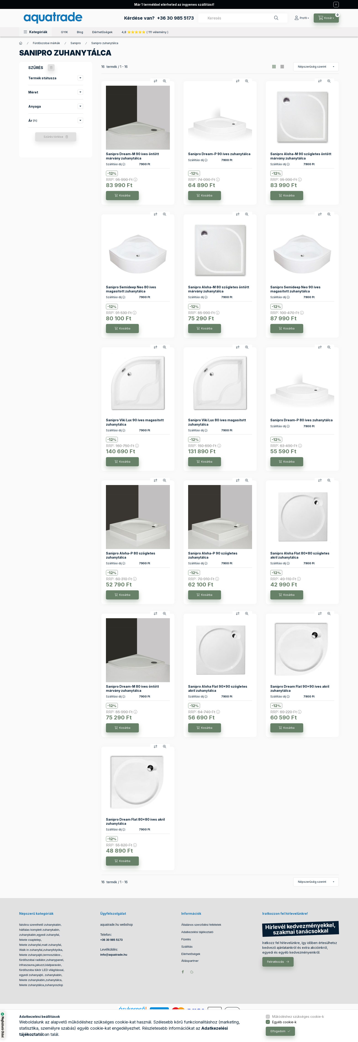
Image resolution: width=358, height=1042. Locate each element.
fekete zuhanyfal (30, 945)
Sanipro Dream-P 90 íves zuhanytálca (219, 154)
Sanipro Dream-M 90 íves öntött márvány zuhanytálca (132, 156)
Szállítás (186, 946)
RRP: (121, 179)
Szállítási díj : (116, 164)
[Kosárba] (122, 195)
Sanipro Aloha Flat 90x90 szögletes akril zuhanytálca (217, 688)
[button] (35, 32)
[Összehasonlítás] (155, 81)
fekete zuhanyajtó (30, 955)
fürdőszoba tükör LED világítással (41, 970)
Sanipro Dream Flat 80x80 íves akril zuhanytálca (135, 821)
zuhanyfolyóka (52, 950)
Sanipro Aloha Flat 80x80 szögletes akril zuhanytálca (299, 555)
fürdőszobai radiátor (32, 960)
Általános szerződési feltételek (201, 924)
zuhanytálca (53, 980)
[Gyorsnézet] (164, 81)
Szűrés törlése (53, 136)
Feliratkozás (275, 961)
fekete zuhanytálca (31, 985)
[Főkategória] (20, 43)
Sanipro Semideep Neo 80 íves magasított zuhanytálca (131, 289)
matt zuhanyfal (51, 945)
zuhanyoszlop (54, 985)
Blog (80, 32)
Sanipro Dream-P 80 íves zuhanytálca (301, 420)
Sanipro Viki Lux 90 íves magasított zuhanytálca (135, 422)
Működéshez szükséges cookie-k (298, 1016)
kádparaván (53, 965)
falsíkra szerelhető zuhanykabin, (40, 924)
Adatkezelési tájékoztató (197, 932)
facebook (182, 971)
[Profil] (302, 18)
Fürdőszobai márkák (46, 43)
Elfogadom (278, 1031)
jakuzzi (40, 965)
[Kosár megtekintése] (326, 18)
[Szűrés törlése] (51, 67)
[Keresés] (276, 18)
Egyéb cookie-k (284, 1022)
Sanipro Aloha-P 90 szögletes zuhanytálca (212, 555)
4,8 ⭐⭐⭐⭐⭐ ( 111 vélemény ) (145, 32)
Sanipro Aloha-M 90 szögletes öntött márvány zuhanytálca (300, 156)
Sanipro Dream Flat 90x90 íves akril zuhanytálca (299, 688)
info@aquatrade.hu (113, 954)
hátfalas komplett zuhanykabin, (39, 929)
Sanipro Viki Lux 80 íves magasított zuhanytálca (217, 422)
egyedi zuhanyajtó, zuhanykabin (40, 975)
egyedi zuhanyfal (48, 934)
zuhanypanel (54, 960)
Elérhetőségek (102, 32)
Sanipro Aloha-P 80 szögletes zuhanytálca (130, 555)
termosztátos (52, 955)
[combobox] (242, 18)
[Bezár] (336, 4)
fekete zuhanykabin (32, 980)
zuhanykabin (27, 934)
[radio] (282, 66)
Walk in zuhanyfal (30, 950)
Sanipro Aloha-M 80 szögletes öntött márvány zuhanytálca (218, 289)
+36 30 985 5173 (175, 18)
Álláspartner (190, 960)
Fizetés (186, 939)
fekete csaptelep (30, 939)
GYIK (64, 32)
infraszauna (26, 965)
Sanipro (76, 43)
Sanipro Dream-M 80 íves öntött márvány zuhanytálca (132, 688)
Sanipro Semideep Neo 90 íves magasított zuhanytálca (295, 289)
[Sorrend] (316, 66)
